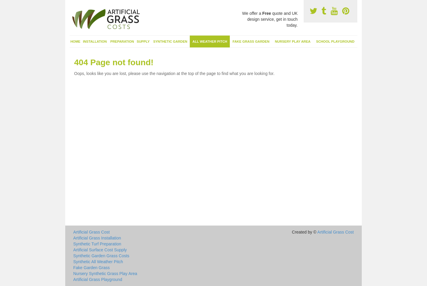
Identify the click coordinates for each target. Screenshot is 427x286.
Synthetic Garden (170, 41)
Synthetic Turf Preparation (97, 244)
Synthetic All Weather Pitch (98, 261)
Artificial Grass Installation (97, 238)
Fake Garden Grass (91, 267)
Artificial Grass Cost (91, 232)
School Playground (335, 41)
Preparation (122, 41)
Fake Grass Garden (250, 41)
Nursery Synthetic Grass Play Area (105, 273)
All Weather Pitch (209, 41)
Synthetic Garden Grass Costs (101, 255)
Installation (95, 41)
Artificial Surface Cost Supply (100, 249)
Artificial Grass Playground (97, 279)
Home (76, 41)
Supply (143, 41)
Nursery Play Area (292, 41)
